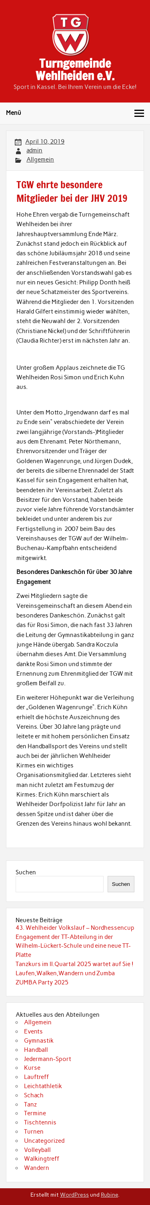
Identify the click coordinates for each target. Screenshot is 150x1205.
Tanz (30, 1104)
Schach (34, 1095)
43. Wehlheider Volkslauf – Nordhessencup (75, 927)
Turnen (34, 1131)
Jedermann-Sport (47, 1059)
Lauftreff (36, 1077)
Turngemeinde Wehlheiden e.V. (75, 69)
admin (34, 150)
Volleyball (37, 1150)
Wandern (36, 1167)
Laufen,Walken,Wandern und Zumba (65, 973)
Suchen (26, 872)
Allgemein (40, 159)
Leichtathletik (43, 1086)
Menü (13, 112)
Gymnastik (39, 1040)
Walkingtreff (41, 1158)
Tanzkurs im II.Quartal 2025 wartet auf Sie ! (75, 964)
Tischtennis (40, 1122)
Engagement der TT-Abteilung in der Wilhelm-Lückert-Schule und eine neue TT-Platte (73, 946)
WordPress (74, 1194)
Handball (36, 1049)
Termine (35, 1113)
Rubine (109, 1194)
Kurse (32, 1067)
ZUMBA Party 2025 (42, 982)
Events (33, 1031)
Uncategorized (44, 1140)
